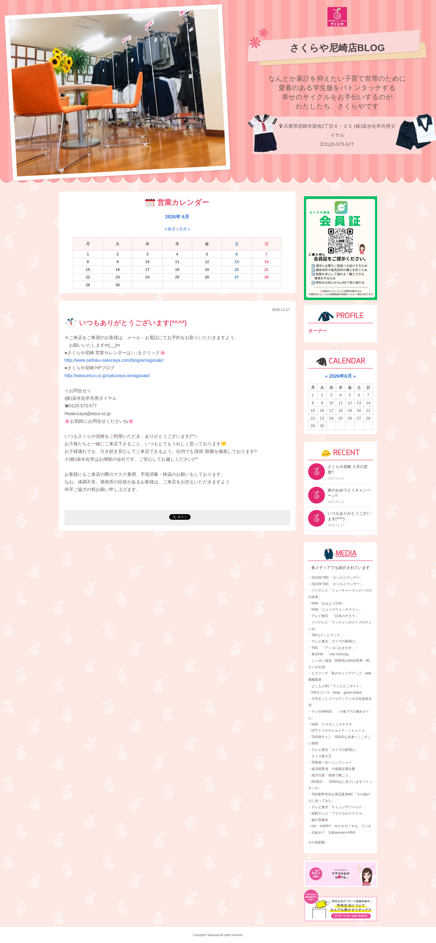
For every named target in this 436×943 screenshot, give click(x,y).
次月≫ (185, 229)
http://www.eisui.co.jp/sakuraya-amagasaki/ (107, 375)
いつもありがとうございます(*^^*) (125, 323)
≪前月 (170, 229)
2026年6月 (340, 376)
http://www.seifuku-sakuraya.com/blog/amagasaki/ (114, 360)
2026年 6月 (177, 216)
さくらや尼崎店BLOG (337, 47)
